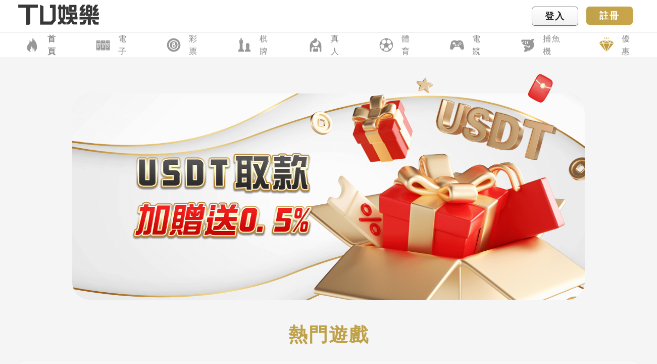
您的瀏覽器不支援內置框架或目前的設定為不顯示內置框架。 (328, 182)
